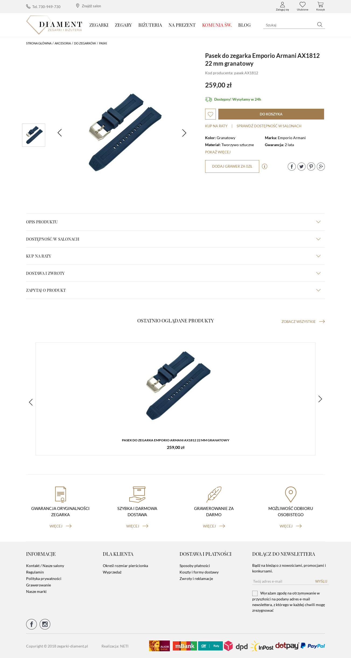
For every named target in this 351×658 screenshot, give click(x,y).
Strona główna (38, 43)
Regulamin (35, 572)
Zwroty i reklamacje (196, 578)
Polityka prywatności (43, 578)
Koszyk (320, 6)
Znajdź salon (88, 5)
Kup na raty (216, 126)
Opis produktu (173, 221)
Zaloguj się (282, 6)
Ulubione (302, 6)
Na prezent (182, 25)
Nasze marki (36, 591)
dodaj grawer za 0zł (232, 166)
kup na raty (173, 256)
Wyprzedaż (112, 572)
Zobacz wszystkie (303, 321)
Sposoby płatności (195, 565)
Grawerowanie (38, 585)
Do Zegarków (85, 43)
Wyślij (321, 581)
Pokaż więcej (218, 152)
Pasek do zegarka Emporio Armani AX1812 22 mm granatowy (175, 440)
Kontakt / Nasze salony (45, 565)
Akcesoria (63, 43)
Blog (244, 25)
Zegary (123, 25)
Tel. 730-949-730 (43, 6)
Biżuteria (150, 25)
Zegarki (98, 25)
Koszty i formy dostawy (199, 572)
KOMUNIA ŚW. (217, 25)
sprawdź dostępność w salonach (269, 126)
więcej (61, 526)
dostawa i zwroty (173, 273)
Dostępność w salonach (173, 239)
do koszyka (271, 114)
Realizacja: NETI (114, 646)
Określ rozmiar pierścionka (125, 565)
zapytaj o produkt (173, 290)
